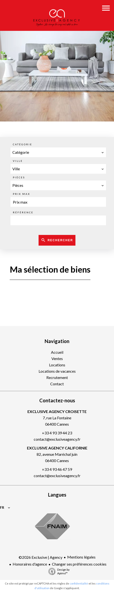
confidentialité (79, 583)
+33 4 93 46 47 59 (57, 469)
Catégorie (22, 144)
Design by (58, 571)
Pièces (19, 177)
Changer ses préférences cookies (79, 564)
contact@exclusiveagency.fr (57, 439)
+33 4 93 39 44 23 (57, 432)
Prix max (21, 193)
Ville (18, 160)
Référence (23, 212)
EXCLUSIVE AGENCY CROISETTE (57, 411)
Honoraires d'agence (30, 564)
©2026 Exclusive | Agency (40, 557)
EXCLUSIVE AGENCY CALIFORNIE (57, 448)
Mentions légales (81, 557)
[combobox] (58, 152)
